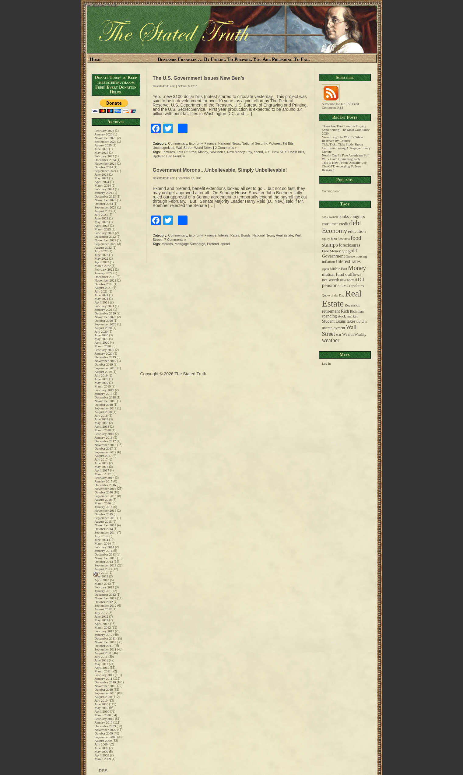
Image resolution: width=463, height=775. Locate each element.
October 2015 (104, 514)
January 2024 (104, 193)
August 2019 (103, 371)
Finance (210, 143)
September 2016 (106, 496)
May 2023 (101, 222)
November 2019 (105, 361)
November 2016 (105, 488)
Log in (326, 363)
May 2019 (101, 382)
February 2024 (104, 189)
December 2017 (105, 441)
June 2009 (101, 748)
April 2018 (102, 426)
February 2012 (104, 631)
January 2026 (104, 134)
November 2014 (105, 525)
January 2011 (104, 678)
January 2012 (104, 634)
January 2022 (104, 273)
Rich (345, 311)
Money (203, 152)
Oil (361, 279)
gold (352, 250)
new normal (348, 280)
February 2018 (104, 434)
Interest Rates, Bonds (234, 235)
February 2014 (104, 547)
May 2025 (101, 152)
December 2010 (105, 682)
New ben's (217, 152)
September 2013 (106, 565)
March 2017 (103, 474)
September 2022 (106, 244)
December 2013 (105, 554)
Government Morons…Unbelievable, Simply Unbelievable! (220, 170)
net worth (330, 279)
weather (330, 340)
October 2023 (104, 203)
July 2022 (101, 251)
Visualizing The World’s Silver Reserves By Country (342, 138)
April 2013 (102, 580)
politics (358, 286)
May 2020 (101, 339)
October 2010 (104, 689)
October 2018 (104, 404)
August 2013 (103, 569)
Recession (352, 305)
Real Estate (284, 235)
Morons (167, 244)
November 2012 (105, 598)
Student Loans (334, 321)
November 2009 (105, 729)
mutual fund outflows (341, 274)
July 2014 (101, 536)
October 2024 (104, 167)
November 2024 (105, 163)
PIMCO (346, 286)
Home (96, 59)
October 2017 (104, 448)
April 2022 (102, 262)
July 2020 (101, 331)
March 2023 (103, 229)
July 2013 (101, 572)
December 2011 (105, 638)
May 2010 (101, 708)
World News (203, 147)
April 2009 (102, 755)
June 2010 (101, 704)
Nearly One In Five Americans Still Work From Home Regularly (346, 157)
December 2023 (105, 196)
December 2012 (105, 594)
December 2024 (105, 160)
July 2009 (101, 744)
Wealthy (361, 335)
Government (333, 256)
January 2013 (104, 591)
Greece (350, 256)
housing (361, 256)
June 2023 (101, 218)
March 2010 (103, 715)
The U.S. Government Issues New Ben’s (199, 78)
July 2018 (101, 415)
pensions (331, 285)
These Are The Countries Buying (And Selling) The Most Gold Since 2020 (346, 129)
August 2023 (103, 211)
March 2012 (103, 627)
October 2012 (104, 602)
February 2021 (104, 306)
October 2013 (104, 561)
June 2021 (101, 295)
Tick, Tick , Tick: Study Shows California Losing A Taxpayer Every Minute (346, 147)
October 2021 (104, 284)
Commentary (177, 143)
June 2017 (101, 463)
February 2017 (104, 477)
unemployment (333, 328)
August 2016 (103, 499)
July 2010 (101, 700)
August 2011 (103, 653)
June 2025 (101, 149)
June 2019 (101, 379)
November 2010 (105, 686)
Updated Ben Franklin (169, 156)
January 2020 (104, 353)
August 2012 (103, 609)
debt (355, 223)
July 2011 (101, 656)
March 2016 (103, 503)
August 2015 (103, 521)
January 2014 (104, 550)
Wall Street (184, 147)
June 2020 (101, 335)
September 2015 (106, 518)
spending (329, 316)
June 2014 (101, 540)
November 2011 (105, 642)
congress (357, 216)
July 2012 (101, 613)
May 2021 (101, 298)
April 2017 (102, 470)
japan (325, 269)
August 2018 (103, 412)
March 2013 (103, 583)
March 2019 (103, 386)
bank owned (330, 217)
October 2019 (104, 364)
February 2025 (104, 156)
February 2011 (104, 675)
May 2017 (101, 466)
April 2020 (102, 342)
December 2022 (105, 236)
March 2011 (103, 671)
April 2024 (102, 182)
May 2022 (101, 258)
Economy (196, 143)
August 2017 (103, 456)
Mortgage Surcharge (190, 244)
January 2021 (104, 309)
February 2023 (104, 233)
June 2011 (101, 660)
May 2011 (101, 664)
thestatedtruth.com (164, 86)
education (357, 231)
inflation (328, 262)
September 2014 (106, 532)
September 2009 (106, 737)
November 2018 (105, 401)
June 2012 (101, 616)
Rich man (356, 312)
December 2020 (105, 313)
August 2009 (103, 740)
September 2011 (105, 649)
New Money (235, 152)
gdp (344, 251)
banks (343, 216)
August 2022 (103, 247)
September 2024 (106, 171)
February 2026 (104, 130)
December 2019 (105, 357)
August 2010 (103, 697)
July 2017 (101, 459)
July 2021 (101, 291)
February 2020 (104, 350)
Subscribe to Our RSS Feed (340, 102)
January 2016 (104, 507)
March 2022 (103, 266)
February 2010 (104, 719)
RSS (103, 770)
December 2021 (105, 277)
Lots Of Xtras (186, 152)
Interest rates (348, 261)
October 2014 (104, 529)
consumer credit (335, 224)
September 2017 (106, 452)
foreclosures (349, 245)
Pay (249, 152)
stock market (347, 316)
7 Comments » (175, 239)
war (339, 335)
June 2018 (101, 419)
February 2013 (104, 587)
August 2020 (103, 328)
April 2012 (102, 624)
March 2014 (103, 543)
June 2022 (101, 255)
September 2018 (106, 408)
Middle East (338, 269)
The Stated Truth (101, 5)
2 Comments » (226, 147)
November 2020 (105, 317)
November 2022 (105, 240)
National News (229, 143)
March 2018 (103, 430)
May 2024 (101, 178)
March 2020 (103, 346)
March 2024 (103, 185)
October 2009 (104, 733)
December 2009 (105, 726)
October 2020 (104, 320)
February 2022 (104, 269)
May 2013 (101, 576)
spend (258, 152)
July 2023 (101, 214)
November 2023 (105, 200)
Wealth (348, 334)
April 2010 (102, 711)
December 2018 (105, 397)
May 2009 (101, 751)
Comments (332, 107)
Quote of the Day (333, 295)
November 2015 (105, 510)
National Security (254, 143)
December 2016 (105, 485)
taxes (351, 321)
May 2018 (101, 423)
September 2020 (106, 324)
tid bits (361, 321)
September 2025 (106, 141)
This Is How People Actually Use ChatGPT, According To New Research (344, 166)
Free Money (331, 251)
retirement (331, 311)
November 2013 (105, 558)
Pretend (213, 244)
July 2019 (101, 375)
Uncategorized (163, 147)
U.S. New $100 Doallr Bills (284, 152)
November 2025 (105, 138)
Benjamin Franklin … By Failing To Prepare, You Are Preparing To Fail (234, 59)
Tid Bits (287, 143)
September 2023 (106, 207)
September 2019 (106, 368)
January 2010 (104, 722)
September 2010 (106, 693)
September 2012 (106, 605)
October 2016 (104, 492)
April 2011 (102, 667)
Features (168, 152)
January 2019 (104, 393)
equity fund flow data (336, 238)
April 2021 (102, 302)
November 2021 (105, 280)
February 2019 (104, 390)
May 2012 (101, 620)
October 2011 (104, 645)
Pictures (274, 143)
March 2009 (103, 759)
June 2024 (101, 174)
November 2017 (105, 445)
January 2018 (104, 437)
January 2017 (104, 481)
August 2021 (103, 287)
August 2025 (103, 145)
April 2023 (102, 225)
